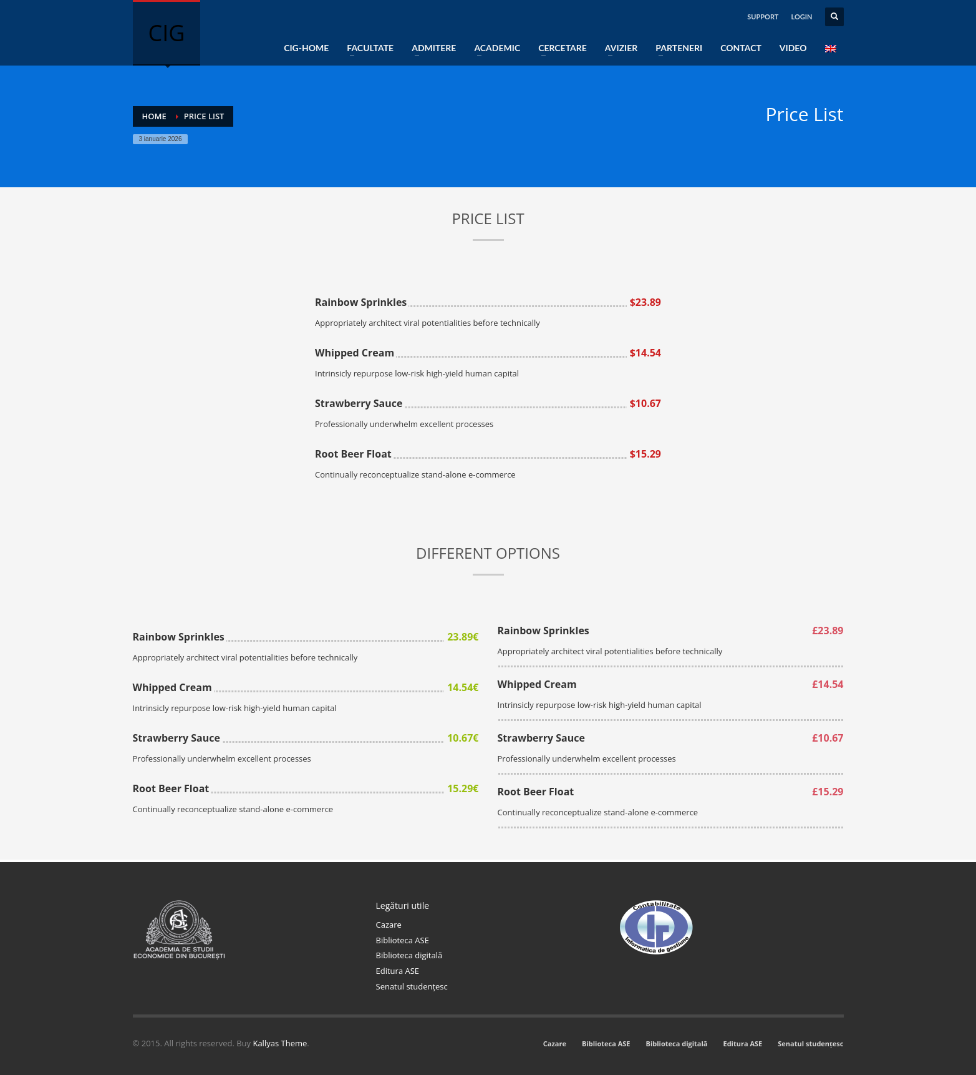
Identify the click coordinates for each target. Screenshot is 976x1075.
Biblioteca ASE (402, 940)
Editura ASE (398, 970)
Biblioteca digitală (409, 955)
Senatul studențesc (412, 986)
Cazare (389, 924)
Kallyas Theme (280, 1043)
